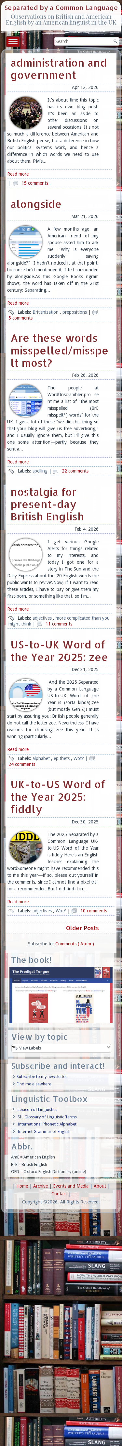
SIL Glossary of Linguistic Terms (47, 1116)
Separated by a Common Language (61, 7)
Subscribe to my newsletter (42, 1076)
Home (22, 1186)
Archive (41, 1186)
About (100, 1186)
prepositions (75, 312)
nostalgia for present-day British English (47, 504)
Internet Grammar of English (44, 1131)
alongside (36, 204)
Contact (59, 1193)
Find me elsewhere (34, 1084)
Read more (18, 174)
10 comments (93, 910)
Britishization (46, 312)
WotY (79, 758)
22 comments (75, 470)
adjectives (43, 618)
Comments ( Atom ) (74, 943)
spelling (41, 470)
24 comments (21, 764)
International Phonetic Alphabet (47, 1124)
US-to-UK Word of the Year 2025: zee (59, 650)
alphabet (42, 758)
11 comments (59, 623)
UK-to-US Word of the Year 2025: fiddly (58, 796)
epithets (62, 758)
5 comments (20, 318)
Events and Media (71, 1186)
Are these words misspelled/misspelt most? (59, 350)
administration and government (58, 69)
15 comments (34, 183)
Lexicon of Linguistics (37, 1109)
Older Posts (83, 927)
